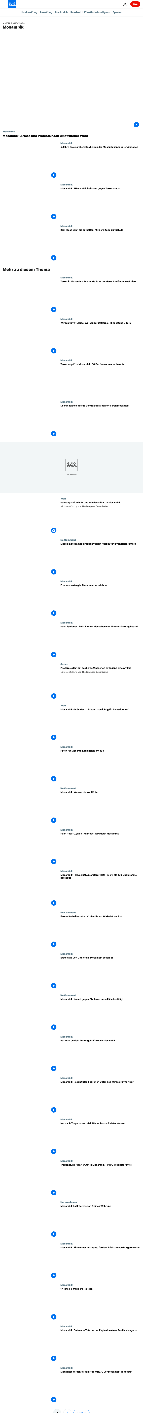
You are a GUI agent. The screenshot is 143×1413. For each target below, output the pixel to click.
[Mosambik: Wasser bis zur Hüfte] (100, 807)
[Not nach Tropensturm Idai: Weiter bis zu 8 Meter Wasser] (100, 1138)
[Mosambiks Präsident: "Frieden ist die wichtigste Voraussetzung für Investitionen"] (100, 724)
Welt (63, 498)
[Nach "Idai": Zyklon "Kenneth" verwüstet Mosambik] (100, 849)
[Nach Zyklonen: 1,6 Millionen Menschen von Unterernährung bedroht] (100, 642)
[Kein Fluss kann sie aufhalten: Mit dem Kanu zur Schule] (100, 245)
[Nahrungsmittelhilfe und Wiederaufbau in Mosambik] (100, 518)
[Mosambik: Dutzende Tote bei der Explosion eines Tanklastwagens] (100, 1345)
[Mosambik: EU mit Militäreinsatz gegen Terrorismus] (100, 204)
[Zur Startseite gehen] (12, 4)
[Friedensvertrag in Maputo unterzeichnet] (100, 600)
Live (135, 4)
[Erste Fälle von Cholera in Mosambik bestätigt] (100, 973)
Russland (75, 12)
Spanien (117, 12)
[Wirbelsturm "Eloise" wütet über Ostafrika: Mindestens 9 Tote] (100, 338)
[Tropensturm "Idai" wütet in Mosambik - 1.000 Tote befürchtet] (100, 1180)
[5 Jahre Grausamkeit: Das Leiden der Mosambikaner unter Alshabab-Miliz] (100, 162)
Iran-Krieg (46, 12)
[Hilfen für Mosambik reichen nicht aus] (100, 766)
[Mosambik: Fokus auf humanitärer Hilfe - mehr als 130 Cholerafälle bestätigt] (100, 890)
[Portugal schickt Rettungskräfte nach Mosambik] (100, 1056)
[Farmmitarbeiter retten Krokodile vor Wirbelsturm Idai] (100, 931)
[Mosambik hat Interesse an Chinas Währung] (100, 1221)
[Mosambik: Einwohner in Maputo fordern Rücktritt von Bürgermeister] (100, 1263)
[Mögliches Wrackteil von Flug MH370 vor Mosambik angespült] (100, 1387)
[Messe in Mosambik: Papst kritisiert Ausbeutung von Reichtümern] (100, 559)
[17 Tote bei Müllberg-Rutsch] (100, 1304)
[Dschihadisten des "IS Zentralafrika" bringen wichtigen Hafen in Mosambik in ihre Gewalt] (100, 421)
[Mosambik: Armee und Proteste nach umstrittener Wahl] (71, 136)
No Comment (68, 539)
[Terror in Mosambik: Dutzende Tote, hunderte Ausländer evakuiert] (100, 297)
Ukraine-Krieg (29, 12)
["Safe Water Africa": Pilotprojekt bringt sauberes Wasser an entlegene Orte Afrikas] (100, 683)
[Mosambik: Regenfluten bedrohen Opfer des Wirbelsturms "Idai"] (100, 1097)
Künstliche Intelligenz (97, 12)
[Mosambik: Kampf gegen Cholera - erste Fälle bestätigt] (100, 1014)
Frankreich (61, 12)
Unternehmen (68, 1202)
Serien (64, 664)
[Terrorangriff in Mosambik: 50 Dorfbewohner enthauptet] (100, 379)
